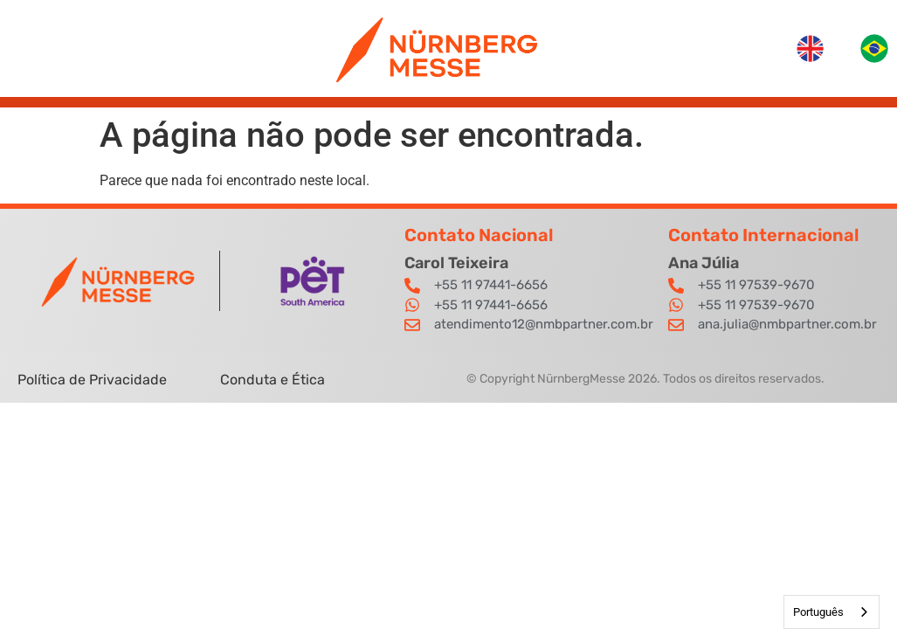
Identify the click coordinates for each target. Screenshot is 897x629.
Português (818, 612)
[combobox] (831, 612)
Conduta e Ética (272, 379)
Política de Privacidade (93, 379)
